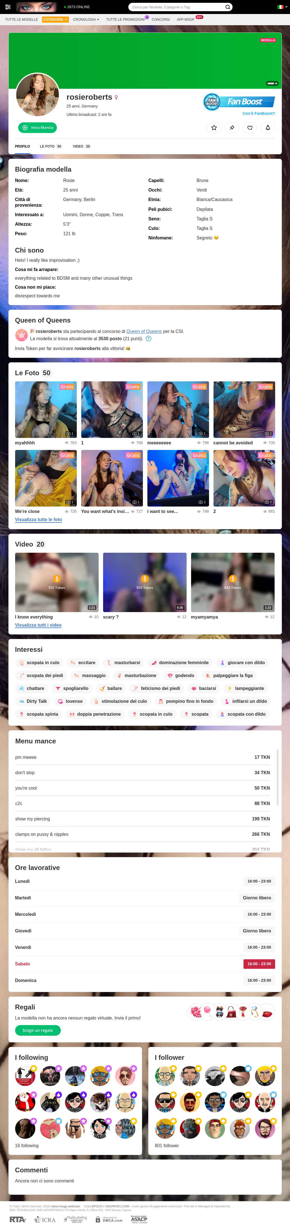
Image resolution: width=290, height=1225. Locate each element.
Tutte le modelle (21, 20)
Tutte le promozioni (126, 19)
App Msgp (187, 19)
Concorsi (161, 20)
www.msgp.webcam (65, 1206)
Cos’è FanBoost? (259, 113)
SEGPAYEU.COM (117, 1206)
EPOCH (97, 1206)
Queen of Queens (144, 331)
